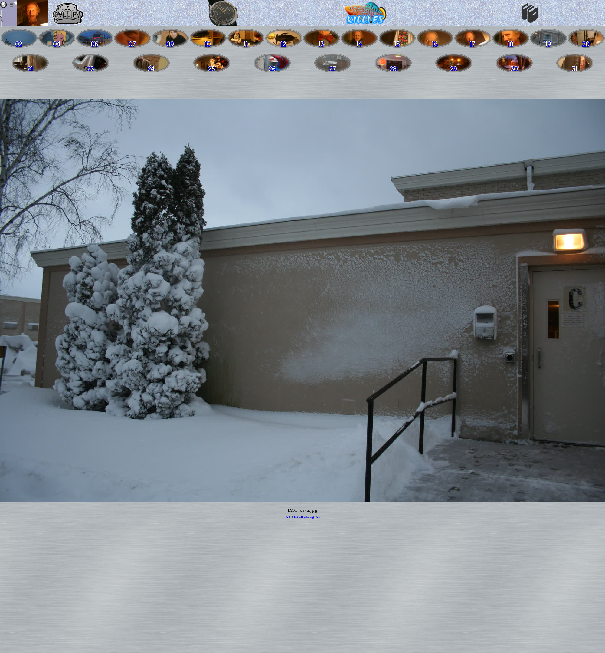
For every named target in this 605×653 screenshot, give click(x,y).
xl (318, 516)
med (304, 516)
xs (288, 516)
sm (295, 516)
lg (312, 516)
